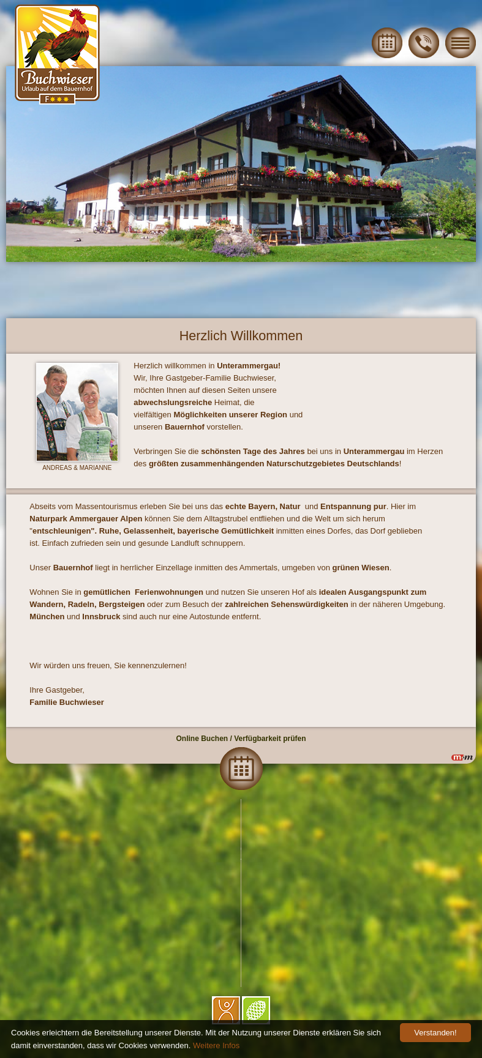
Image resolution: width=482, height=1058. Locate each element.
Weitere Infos (216, 1045)
